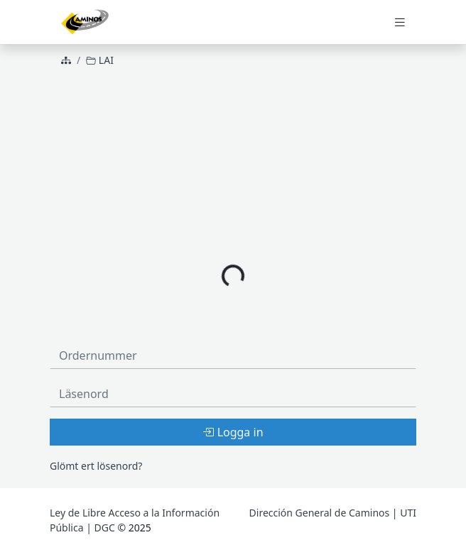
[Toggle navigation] (400, 22)
